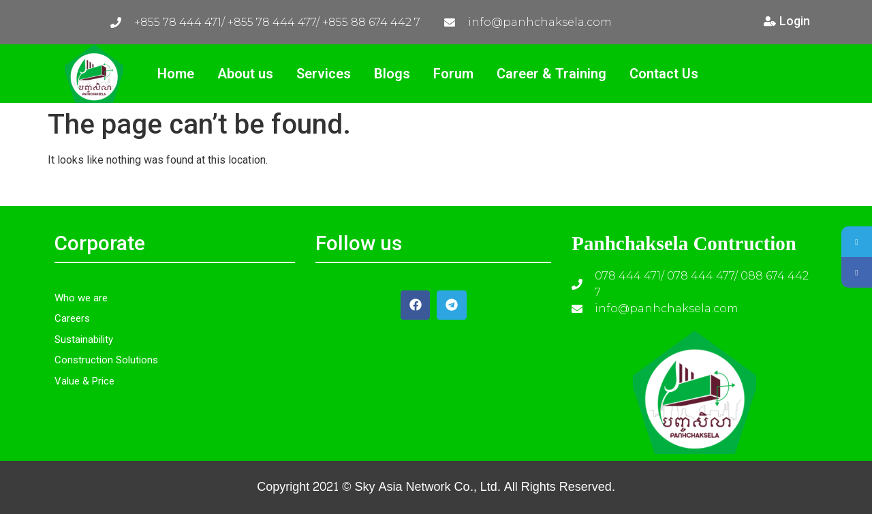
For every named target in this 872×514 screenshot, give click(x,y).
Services (323, 73)
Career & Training (551, 73)
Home (175, 73)
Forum (453, 73)
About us (245, 73)
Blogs (392, 73)
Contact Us (663, 73)
